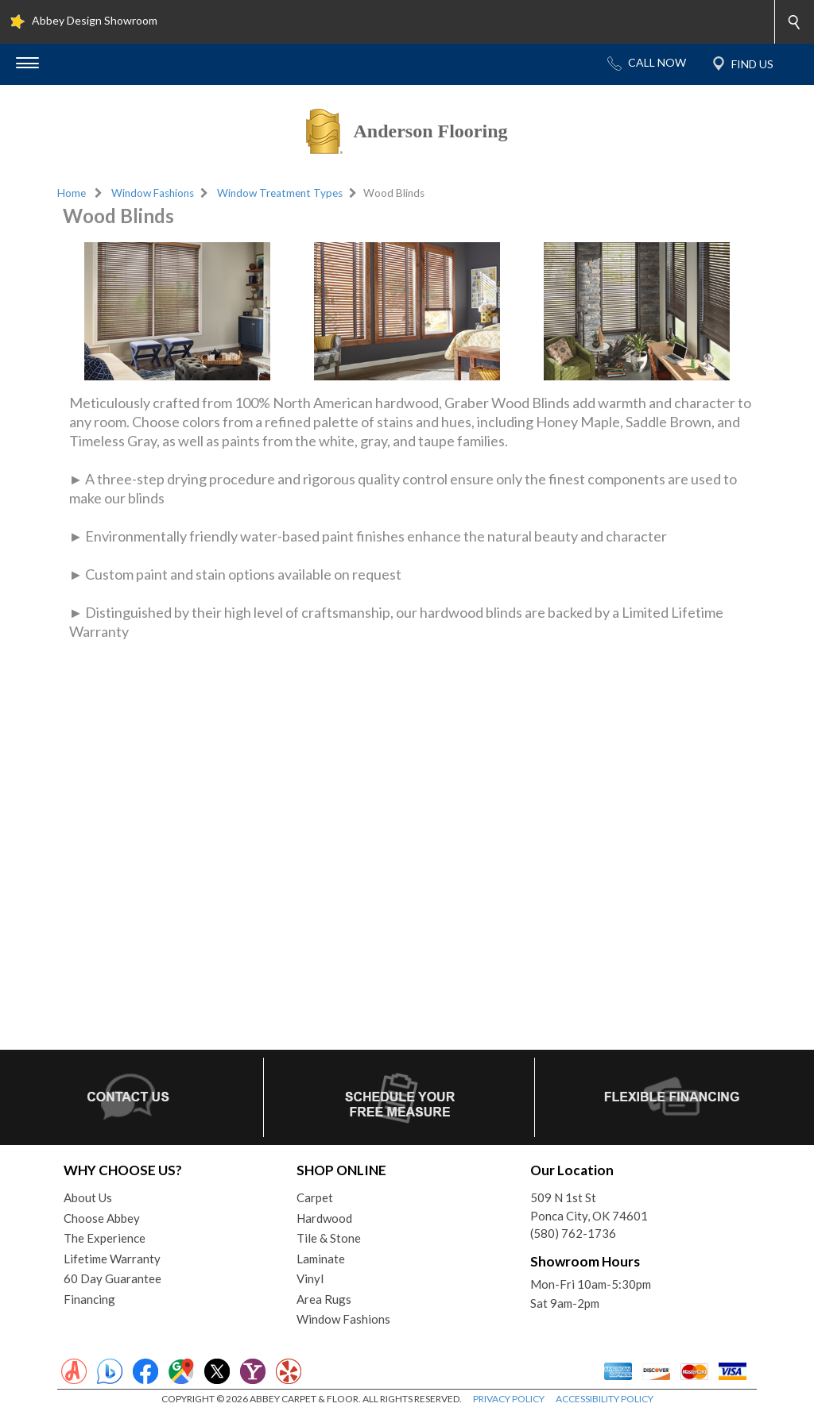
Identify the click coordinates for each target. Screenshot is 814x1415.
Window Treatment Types (280, 193)
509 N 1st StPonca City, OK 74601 (589, 1206)
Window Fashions (152, 193)
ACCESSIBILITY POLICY (604, 1399)
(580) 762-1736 (573, 1233)
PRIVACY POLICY (509, 1399)
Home (71, 193)
